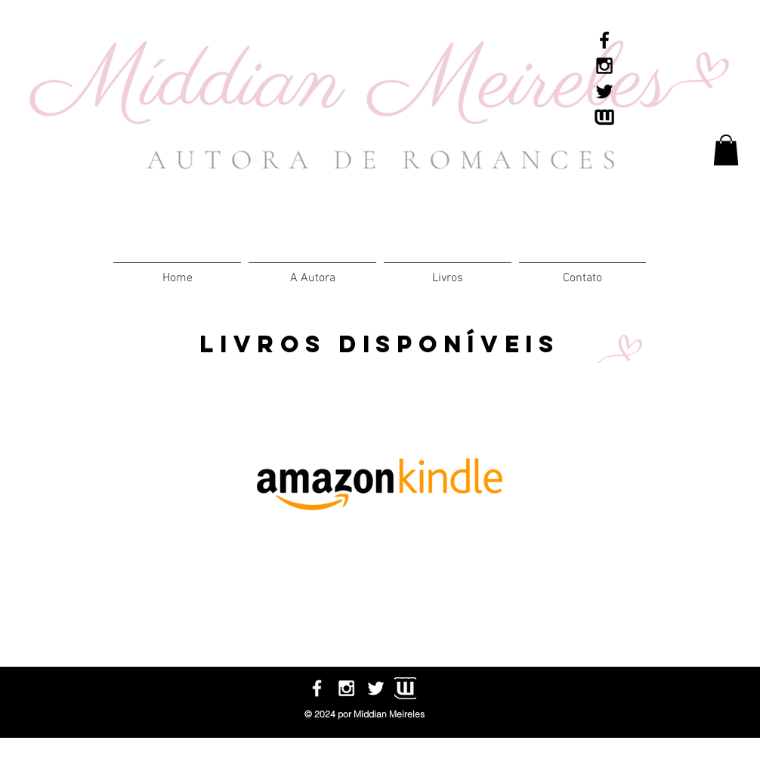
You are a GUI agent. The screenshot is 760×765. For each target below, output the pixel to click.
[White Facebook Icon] (317, 688)
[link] (726, 150)
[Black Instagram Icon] (604, 65)
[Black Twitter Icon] (604, 91)
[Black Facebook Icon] (604, 40)
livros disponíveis (379, 344)
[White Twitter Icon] (376, 688)
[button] (447, 271)
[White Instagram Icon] (346, 688)
